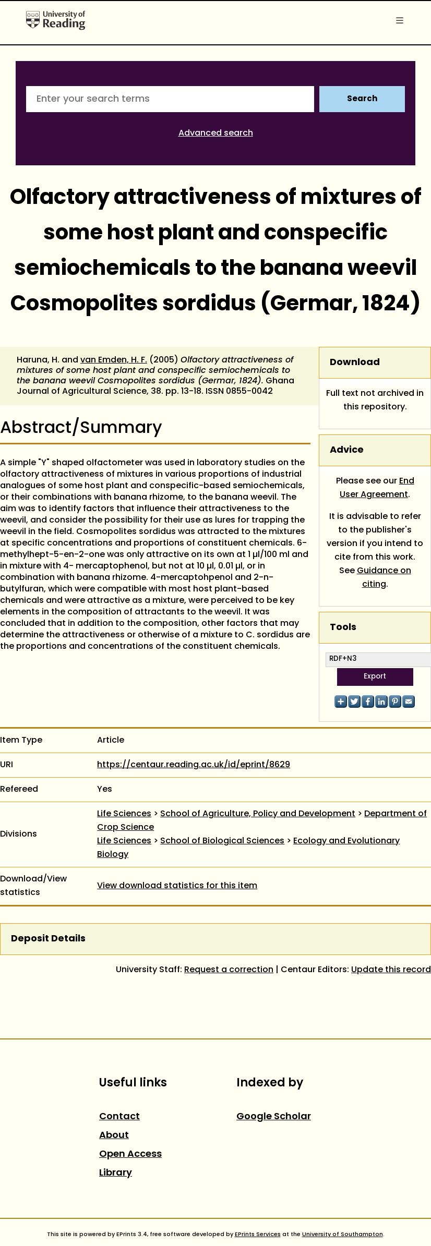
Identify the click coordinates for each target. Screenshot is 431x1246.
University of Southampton (342, 1234)
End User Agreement (377, 488)
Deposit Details (48, 939)
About (114, 1136)
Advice (347, 450)
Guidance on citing (384, 577)
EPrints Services (258, 1234)
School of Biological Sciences (222, 841)
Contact (119, 1117)
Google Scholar (273, 1117)
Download (355, 363)
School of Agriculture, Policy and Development (257, 814)
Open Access (130, 1154)
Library (115, 1173)
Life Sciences (124, 814)
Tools (343, 628)
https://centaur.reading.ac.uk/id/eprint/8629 (193, 765)
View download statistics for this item (177, 886)
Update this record (391, 970)
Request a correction (228, 970)
